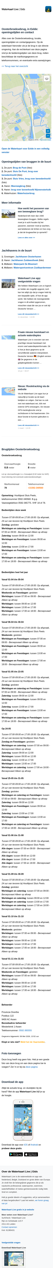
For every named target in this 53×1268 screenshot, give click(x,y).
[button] (47, 78)
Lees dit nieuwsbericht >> (28, 314)
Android (34, 1145)
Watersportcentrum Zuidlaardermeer (32, 268)
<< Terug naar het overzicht (15, 66)
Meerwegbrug (18, 186)
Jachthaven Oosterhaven (28, 257)
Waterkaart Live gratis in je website (18, 1210)
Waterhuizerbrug (26, 193)
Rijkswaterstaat (45, 140)
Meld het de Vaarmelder (33, 1042)
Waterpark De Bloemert (25, 264)
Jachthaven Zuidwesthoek (24, 260)
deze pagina (32, 1067)
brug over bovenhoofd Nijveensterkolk (31, 190)
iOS (26, 1145)
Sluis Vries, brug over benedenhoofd (32, 179)
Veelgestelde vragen (11, 1243)
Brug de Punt (19, 168)
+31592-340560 (35, 488)
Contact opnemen (9, 1227)
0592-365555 (25, 1030)
